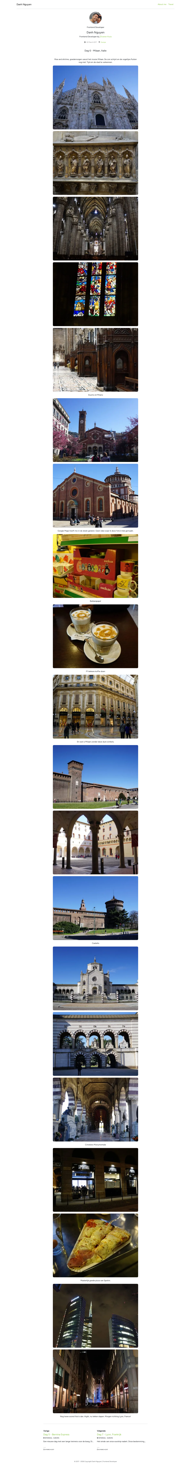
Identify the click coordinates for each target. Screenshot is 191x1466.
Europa (103, 42)
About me (162, 4)
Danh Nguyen (24, 4)
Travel (170, 4)
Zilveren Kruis (106, 36)
